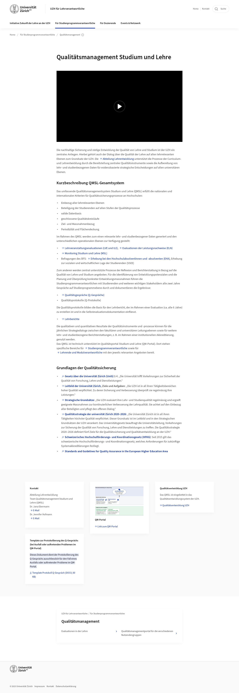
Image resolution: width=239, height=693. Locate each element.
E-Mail (36, 510)
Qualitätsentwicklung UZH (175, 505)
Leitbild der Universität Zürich (83, 386)
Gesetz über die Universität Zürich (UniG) (89, 376)
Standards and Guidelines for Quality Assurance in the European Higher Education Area (116, 451)
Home (195, 8)
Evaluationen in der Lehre (89, 631)
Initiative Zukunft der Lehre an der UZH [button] (30, 23)
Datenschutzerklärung (66, 686)
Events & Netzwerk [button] (130, 23)
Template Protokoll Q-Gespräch (53, 574)
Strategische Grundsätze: (80, 400)
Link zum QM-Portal (107, 526)
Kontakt (205, 8)
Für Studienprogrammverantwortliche (37, 34)
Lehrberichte (72, 319)
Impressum (39, 686)
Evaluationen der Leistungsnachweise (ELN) (147, 248)
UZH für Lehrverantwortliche (67, 9)
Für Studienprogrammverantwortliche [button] (75, 23)
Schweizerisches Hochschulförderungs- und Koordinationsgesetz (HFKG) (108, 437)
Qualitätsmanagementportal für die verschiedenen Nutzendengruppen (149, 633)
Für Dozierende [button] (108, 23)
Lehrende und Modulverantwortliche (81, 353)
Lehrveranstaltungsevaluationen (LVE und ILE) (91, 248)
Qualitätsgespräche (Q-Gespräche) (84, 295)
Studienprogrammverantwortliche (107, 348)
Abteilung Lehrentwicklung (118, 159)
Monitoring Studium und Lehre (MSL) (86, 253)
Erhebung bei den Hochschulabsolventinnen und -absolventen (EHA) (130, 259)
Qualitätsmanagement (72, 35)
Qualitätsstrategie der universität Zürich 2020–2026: (96, 414)
